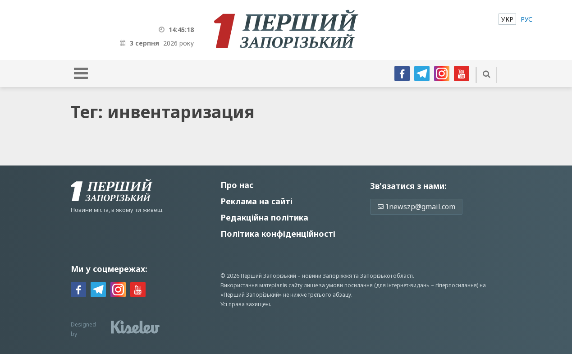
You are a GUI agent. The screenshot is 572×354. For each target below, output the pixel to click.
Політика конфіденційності (277, 233)
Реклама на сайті (256, 201)
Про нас (236, 184)
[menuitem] (507, 19)
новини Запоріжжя (327, 276)
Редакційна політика (264, 217)
